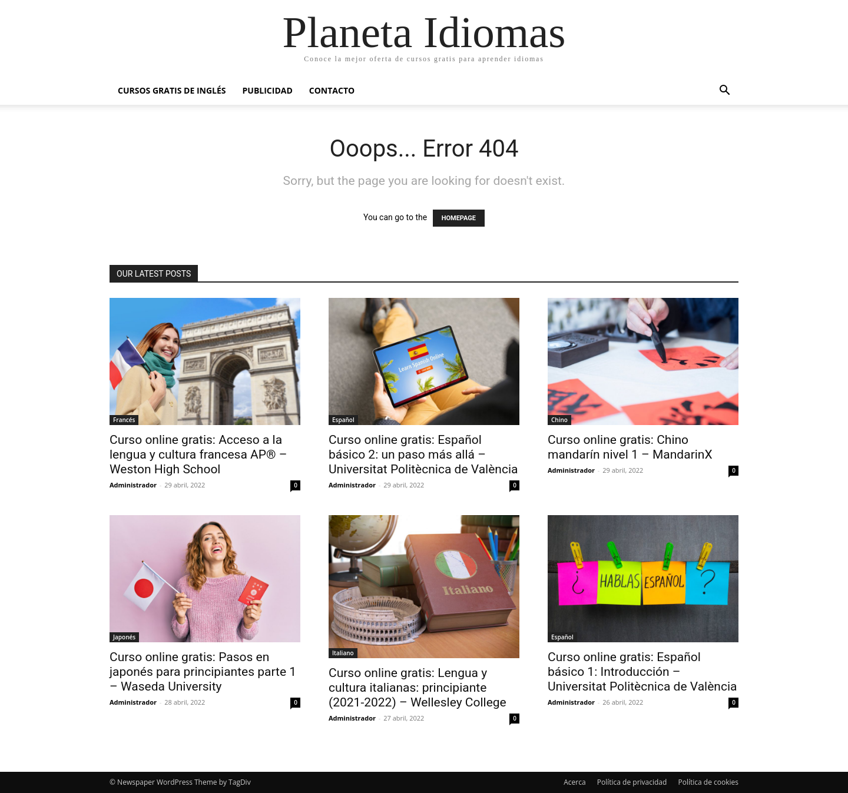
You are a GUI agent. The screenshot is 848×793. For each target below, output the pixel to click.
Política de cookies (708, 782)
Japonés (124, 637)
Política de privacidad (632, 782)
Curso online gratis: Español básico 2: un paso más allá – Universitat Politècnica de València (423, 454)
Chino (559, 420)
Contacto (332, 90)
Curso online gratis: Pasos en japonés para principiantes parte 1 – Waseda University (203, 672)
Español (343, 420)
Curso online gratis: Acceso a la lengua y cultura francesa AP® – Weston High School (198, 454)
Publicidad (268, 90)
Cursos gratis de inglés (172, 90)
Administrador (133, 484)
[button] (724, 91)
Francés (124, 420)
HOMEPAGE (459, 218)
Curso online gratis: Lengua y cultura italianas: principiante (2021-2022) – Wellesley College (417, 687)
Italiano (343, 653)
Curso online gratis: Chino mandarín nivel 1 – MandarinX (630, 447)
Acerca (574, 782)
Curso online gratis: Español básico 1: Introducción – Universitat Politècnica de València (642, 672)
